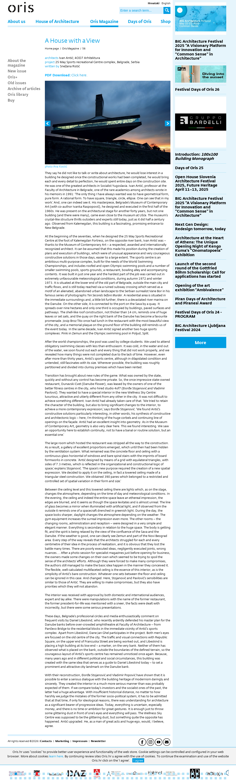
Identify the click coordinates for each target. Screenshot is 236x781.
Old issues (17, 82)
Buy (11, 100)
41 (197, 774)
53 (34, 778)
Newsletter (98, 741)
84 (178, 778)
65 (90, 778)
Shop (166, 21)
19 (95, 774)
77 (146, 778)
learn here (56, 756)
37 (178, 774)
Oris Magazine (104, 21)
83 (174, 778)
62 (76, 778)
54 (39, 778)
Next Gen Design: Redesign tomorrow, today (200, 226)
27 (132, 774)
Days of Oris (139, 21)
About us (16, 21)
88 (197, 778)
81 (164, 778)
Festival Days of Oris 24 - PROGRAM (198, 314)
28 (137, 774)
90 (206, 778)
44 (211, 774)
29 (141, 774)
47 (225, 774)
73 (127, 778)
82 (169, 778)
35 (169, 774)
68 (104, 778)
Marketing (62, 741)
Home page (52, 48)
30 (146, 774)
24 (118, 774)
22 (109, 774)
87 (192, 778)
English (166, 3)
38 (183, 774)
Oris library (18, 94)
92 (216, 778)
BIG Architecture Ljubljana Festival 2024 (200, 327)
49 (16, 778)
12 (62, 774)
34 (164, 774)
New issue (17, 71)
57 (53, 778)
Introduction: (196, 156)
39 (188, 774)
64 (85, 778)
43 (206, 774)
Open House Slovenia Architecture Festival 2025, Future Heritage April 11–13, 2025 (196, 183)
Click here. (79, 75)
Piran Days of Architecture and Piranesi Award (200, 301)
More (200, 342)
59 (62, 778)
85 (183, 778)
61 (71, 778)
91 (211, 778)
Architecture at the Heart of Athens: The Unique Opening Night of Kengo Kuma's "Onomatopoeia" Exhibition (199, 246)
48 (11, 778)
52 (30, 778)
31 (151, 774)
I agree (138, 760)
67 (99, 778)
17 (85, 774)
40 (192, 774)
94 (225, 778)
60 (67, 778)
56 (84, 48)
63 (81, 778)
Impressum (80, 741)
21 (104, 774)
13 (67, 774)
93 (220, 778)
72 (123, 778)
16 (81, 774)
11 (58, 774)
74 (132, 778)
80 (160, 778)
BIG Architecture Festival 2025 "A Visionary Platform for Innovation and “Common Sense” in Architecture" (200, 50)
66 (95, 778)
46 (220, 774)
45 (216, 774)
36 (174, 774)
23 (113, 774)
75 (137, 778)
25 (123, 774)
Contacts (46, 741)
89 (202, 778)
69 (109, 778)
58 (58, 778)
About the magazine (17, 63)
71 (118, 778)
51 (25, 778)
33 (160, 774)
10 (53, 774)
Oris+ (12, 77)
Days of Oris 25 (189, 167)
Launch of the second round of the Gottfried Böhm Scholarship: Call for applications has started (200, 270)
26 (127, 774)
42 (202, 774)
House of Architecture (57, 21)
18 (90, 774)
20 (99, 774)
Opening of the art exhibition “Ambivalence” (199, 287)
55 (44, 778)
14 (71, 774)
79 (155, 778)
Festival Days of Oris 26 (197, 89)
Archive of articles (24, 88)
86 (188, 778)
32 (155, 774)
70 (113, 778)
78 (151, 778)
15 (76, 774)
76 (141, 778)
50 (20, 778)
